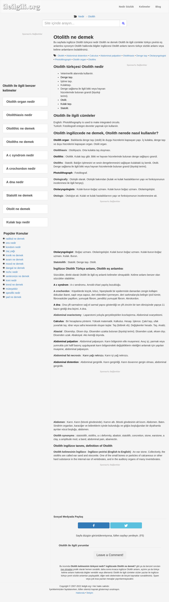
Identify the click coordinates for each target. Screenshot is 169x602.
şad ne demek (13, 297)
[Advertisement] (136, 90)
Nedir (81, 16)
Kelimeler (144, 6)
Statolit (64, 108)
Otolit (63, 99)
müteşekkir (12, 288)
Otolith (91, 16)
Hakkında (80, 593)
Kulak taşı (65, 104)
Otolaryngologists (64, 189)
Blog (158, 6)
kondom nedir (13, 247)
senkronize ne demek (17, 276)
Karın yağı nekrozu (93, 355)
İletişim (90, 593)
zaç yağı (10, 251)
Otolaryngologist (157, 55)
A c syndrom (60, 284)
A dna (56, 304)
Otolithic (58, 156)
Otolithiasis (128, 55)
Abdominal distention (77, 55)
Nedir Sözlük (126, 6)
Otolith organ (79, 59)
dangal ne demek (15, 268)
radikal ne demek (15, 238)
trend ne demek (14, 284)
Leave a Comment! (110, 555)
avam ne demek (14, 259)
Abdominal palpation (110, 55)
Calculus (94, 55)
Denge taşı (141, 55)
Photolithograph (63, 59)
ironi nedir (11, 280)
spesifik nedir (13, 292)
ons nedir (11, 243)
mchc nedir (12, 272)
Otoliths (92, 59)
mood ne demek (14, 263)
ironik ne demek (14, 255)
